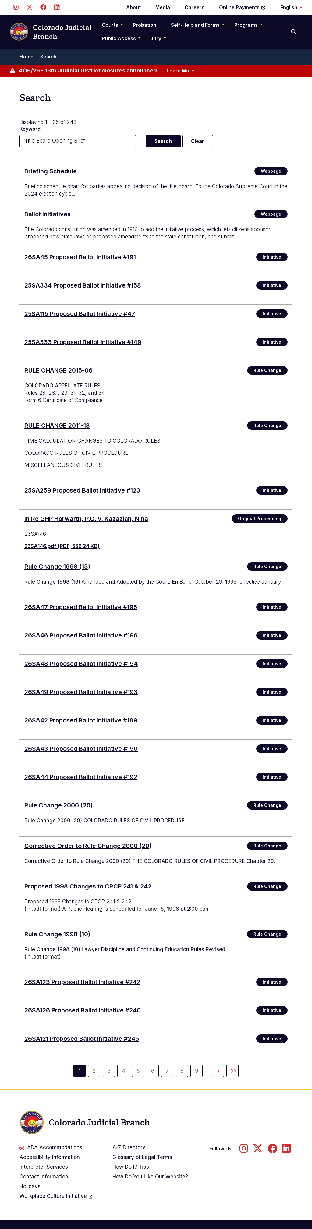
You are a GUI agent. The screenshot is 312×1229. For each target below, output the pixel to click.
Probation (144, 25)
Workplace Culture (56, 1196)
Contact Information (44, 1177)
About (133, 7)
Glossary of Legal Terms (142, 1157)
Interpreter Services (44, 1167)
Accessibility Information (50, 1157)
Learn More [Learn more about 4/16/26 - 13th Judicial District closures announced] (180, 71)
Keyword (30, 129)
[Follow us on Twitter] (29, 7)
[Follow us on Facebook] (43, 7)
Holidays (30, 1186)
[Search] (294, 31)
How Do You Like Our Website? (150, 1177)
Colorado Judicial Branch (51, 31)
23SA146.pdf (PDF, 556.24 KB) (62, 546)
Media (162, 7)
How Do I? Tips (130, 1167)
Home (27, 57)
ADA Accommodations (51, 1147)
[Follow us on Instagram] (16, 7)
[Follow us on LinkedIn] (57, 7)
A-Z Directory (128, 1147)
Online (242, 7)
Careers (194, 7)
